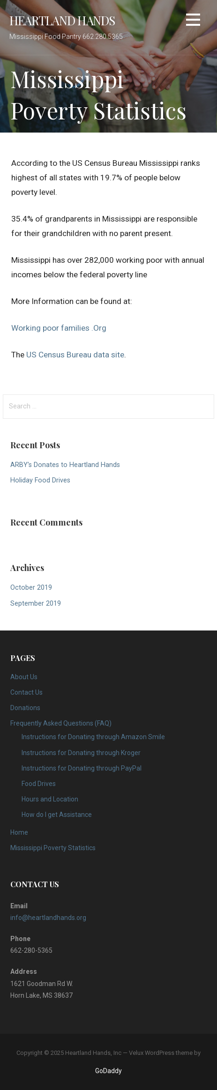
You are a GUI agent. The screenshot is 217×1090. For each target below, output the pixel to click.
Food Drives (39, 783)
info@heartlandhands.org (48, 917)
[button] (193, 21)
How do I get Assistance (57, 814)
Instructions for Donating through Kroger (81, 752)
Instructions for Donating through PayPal (82, 768)
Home (19, 832)
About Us (23, 677)
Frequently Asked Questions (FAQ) (61, 723)
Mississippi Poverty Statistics (53, 848)
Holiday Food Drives (40, 480)
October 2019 (31, 588)
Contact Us (26, 692)
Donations (25, 708)
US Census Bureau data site (75, 354)
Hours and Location (50, 799)
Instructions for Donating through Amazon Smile (93, 737)
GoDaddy (108, 1071)
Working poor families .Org (58, 328)
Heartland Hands (62, 20)
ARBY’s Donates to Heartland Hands (65, 465)
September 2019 (35, 604)
